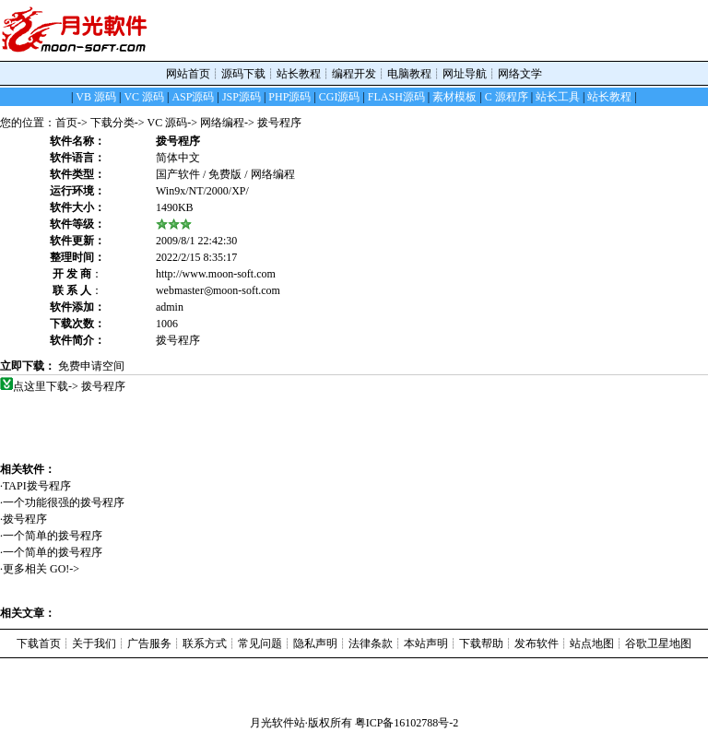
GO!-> (64, 568)
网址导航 (464, 73)
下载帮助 (481, 643)
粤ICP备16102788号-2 (407, 722)
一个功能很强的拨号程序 (70, 502)
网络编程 (222, 122)
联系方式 (205, 643)
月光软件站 (277, 722)
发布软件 (536, 643)
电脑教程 (409, 73)
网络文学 (520, 73)
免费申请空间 (91, 366)
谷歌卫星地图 (658, 643)
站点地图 (592, 643)
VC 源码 (168, 122)
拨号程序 (32, 519)
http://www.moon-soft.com (216, 273)
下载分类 (112, 122)
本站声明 (426, 643)
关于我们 (94, 643)
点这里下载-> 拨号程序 (69, 386)
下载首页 (39, 643)
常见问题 (260, 643)
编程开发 (354, 73)
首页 (66, 122)
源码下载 (243, 73)
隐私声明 (315, 643)
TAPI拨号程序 (44, 485)
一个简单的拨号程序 (59, 535)
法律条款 (370, 643)
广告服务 (149, 643)
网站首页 (188, 73)
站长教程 (299, 73)
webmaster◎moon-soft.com (218, 290)
